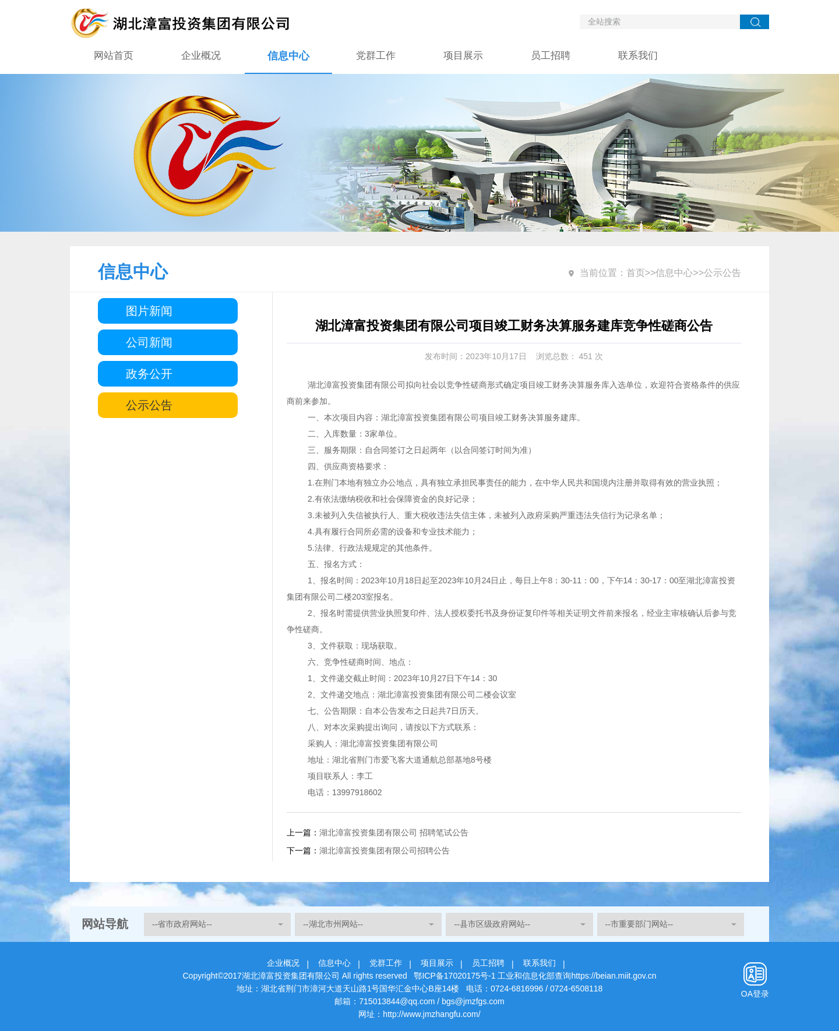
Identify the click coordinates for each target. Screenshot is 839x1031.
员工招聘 (550, 55)
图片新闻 (149, 310)
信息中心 (288, 56)
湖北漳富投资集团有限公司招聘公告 (384, 850)
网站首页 (113, 55)
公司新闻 (149, 342)
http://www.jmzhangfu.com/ (431, 1014)
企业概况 (201, 55)
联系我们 (638, 55)
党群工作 (376, 55)
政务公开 (149, 373)
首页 (635, 273)
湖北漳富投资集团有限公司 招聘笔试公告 (393, 832)
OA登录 (755, 993)
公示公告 (149, 405)
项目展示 (463, 55)
